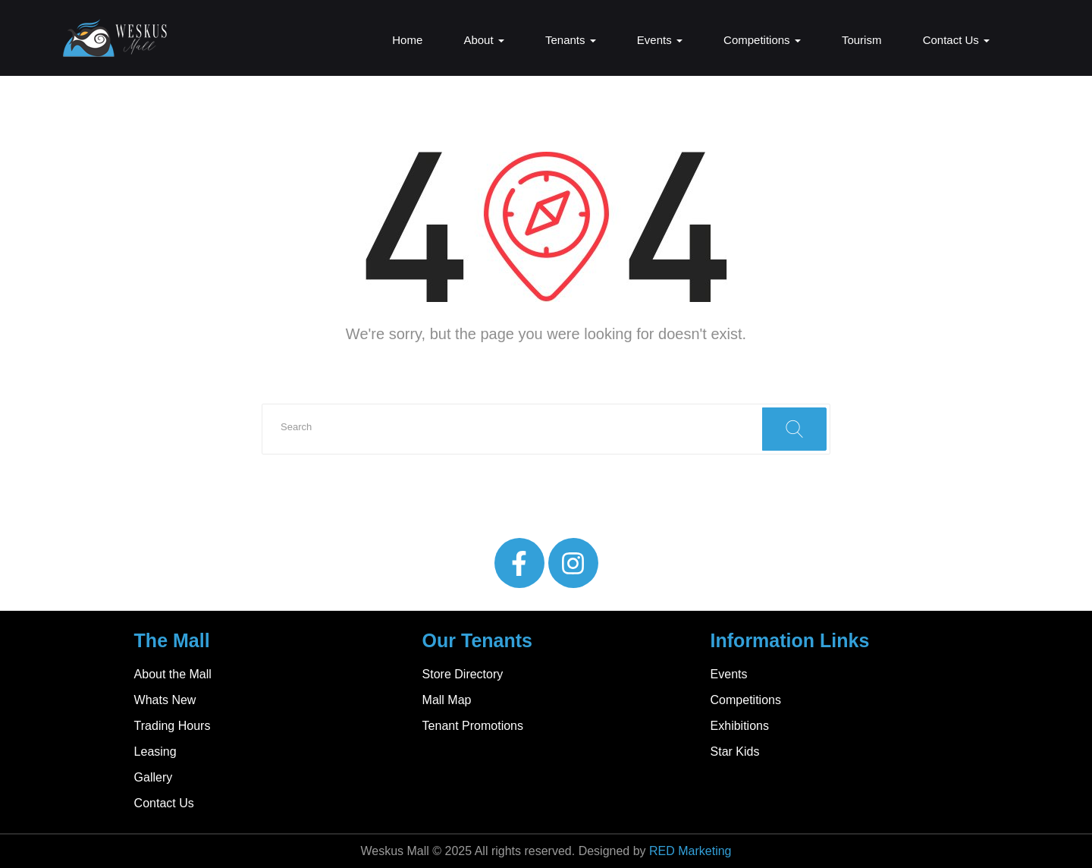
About (483, 39)
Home (407, 39)
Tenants (570, 39)
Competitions (762, 39)
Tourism (862, 39)
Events (659, 39)
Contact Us (956, 39)
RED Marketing (690, 850)
